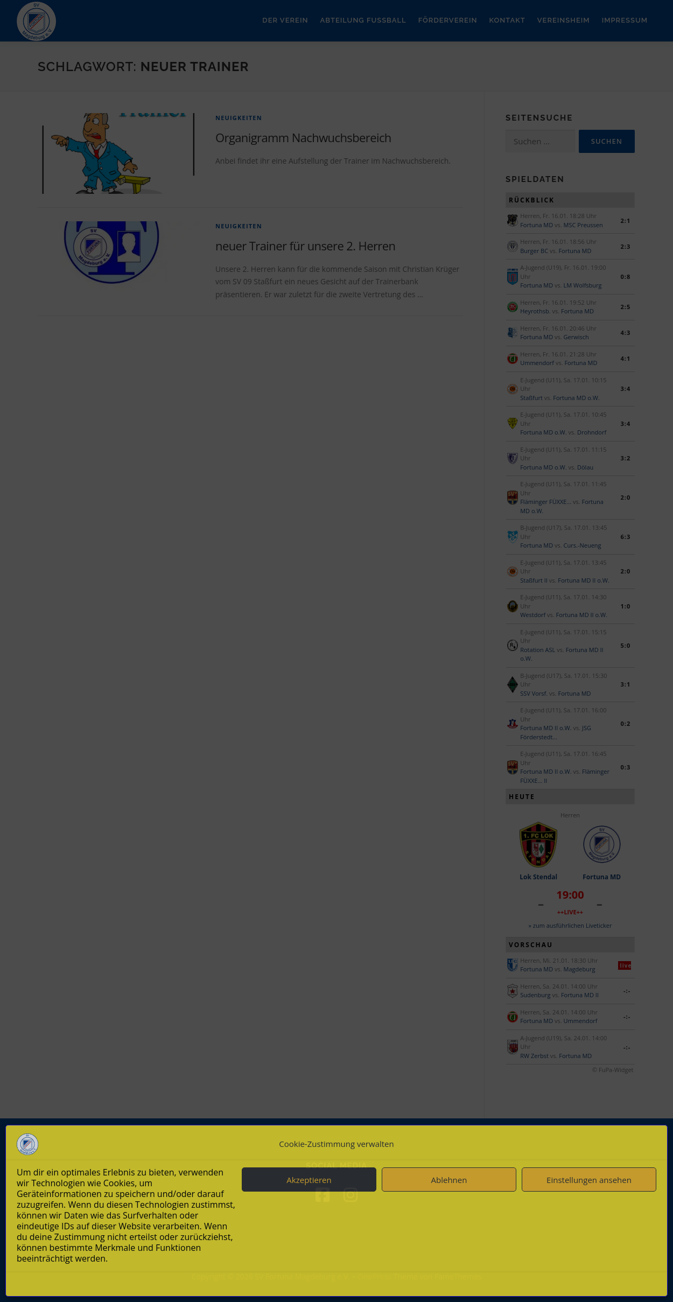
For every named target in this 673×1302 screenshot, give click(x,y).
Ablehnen (449, 1179)
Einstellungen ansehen (589, 1179)
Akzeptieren (308, 1179)
